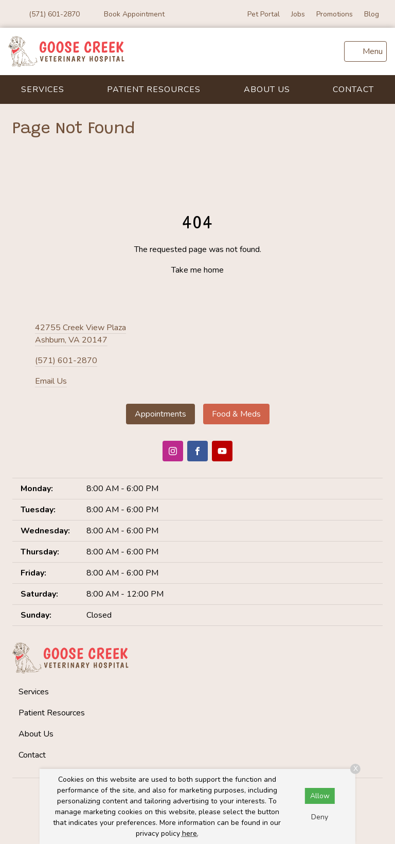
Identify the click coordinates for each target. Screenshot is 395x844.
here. (190, 833)
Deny (319, 817)
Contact (353, 89)
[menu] (365, 51)
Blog (371, 14)
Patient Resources (154, 89)
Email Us (51, 381)
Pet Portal (263, 14)
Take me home (197, 270)
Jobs (298, 14)
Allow (320, 796)
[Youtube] (222, 451)
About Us (267, 89)
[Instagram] (173, 451)
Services (42, 89)
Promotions (334, 14)
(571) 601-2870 (66, 360)
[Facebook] (197, 451)
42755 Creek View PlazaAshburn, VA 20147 (80, 334)
